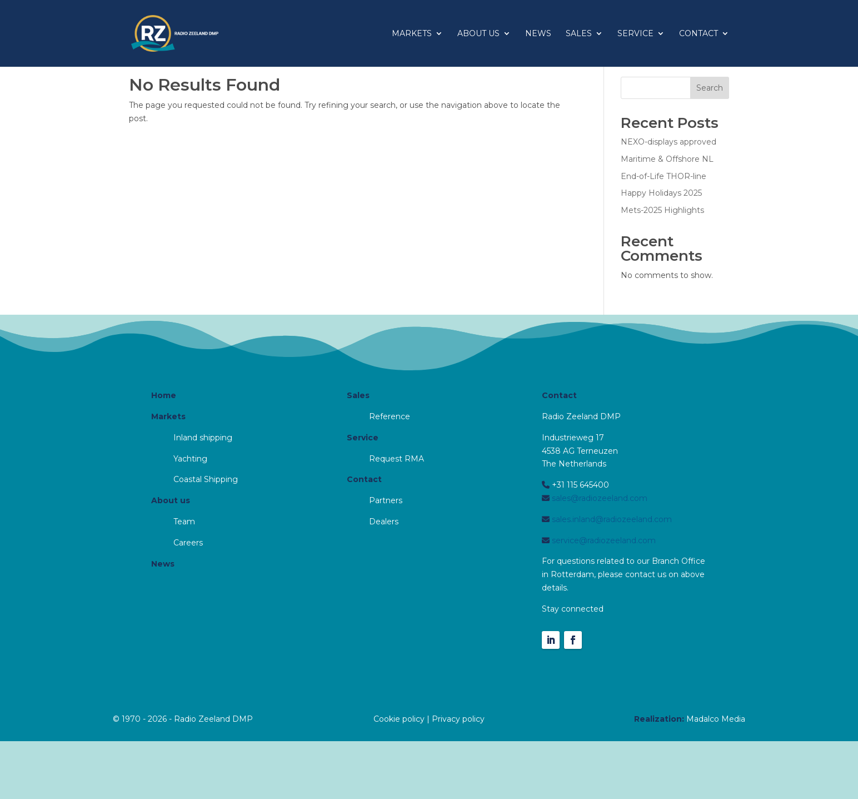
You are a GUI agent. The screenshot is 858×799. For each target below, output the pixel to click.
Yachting (190, 459)
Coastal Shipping (205, 479)
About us (478, 33)
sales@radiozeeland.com (598, 498)
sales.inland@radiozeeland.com (611, 519)
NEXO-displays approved (668, 142)
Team (184, 522)
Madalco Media (715, 719)
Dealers (383, 522)
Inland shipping (202, 438)
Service (635, 33)
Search (709, 88)
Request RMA (396, 459)
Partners (385, 500)
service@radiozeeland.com (603, 540)
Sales (579, 33)
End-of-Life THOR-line (663, 176)
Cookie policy (399, 719)
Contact (698, 33)
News (538, 33)
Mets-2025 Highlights (662, 210)
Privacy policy (458, 719)
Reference (389, 416)
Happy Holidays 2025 (661, 193)
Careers (188, 543)
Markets (412, 33)
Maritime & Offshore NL (667, 159)
